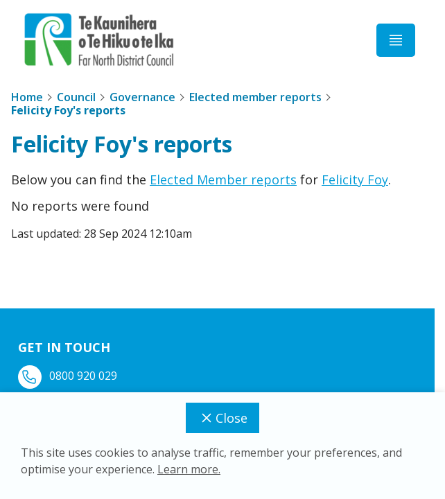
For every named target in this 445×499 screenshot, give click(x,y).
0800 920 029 (69, 376)
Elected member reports (255, 97)
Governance (142, 97)
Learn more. (188, 469)
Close (222, 418)
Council (76, 97)
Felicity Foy (355, 179)
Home (27, 97)
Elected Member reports (223, 179)
